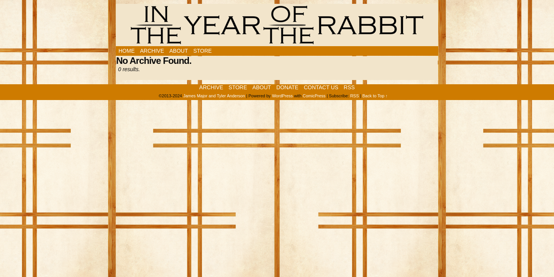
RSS (349, 87)
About (178, 51)
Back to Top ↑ (375, 95)
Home (126, 51)
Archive (152, 51)
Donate (287, 87)
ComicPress (314, 95)
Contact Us (321, 87)
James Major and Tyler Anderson (214, 95)
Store (202, 51)
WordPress (282, 95)
